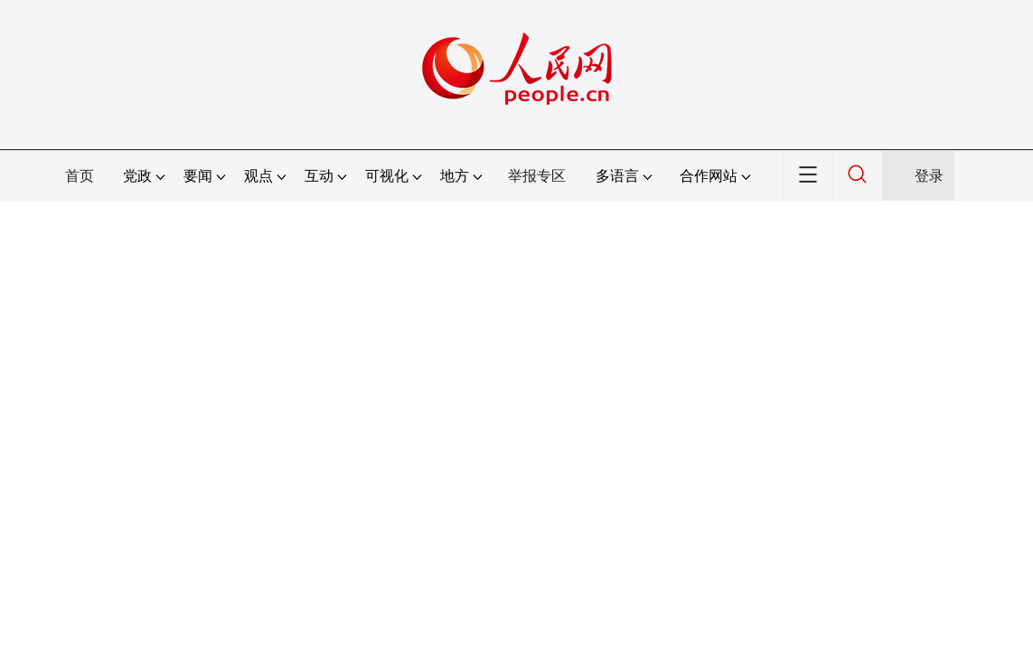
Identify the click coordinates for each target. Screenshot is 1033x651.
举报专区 (537, 176)
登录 (929, 176)
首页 (79, 176)
